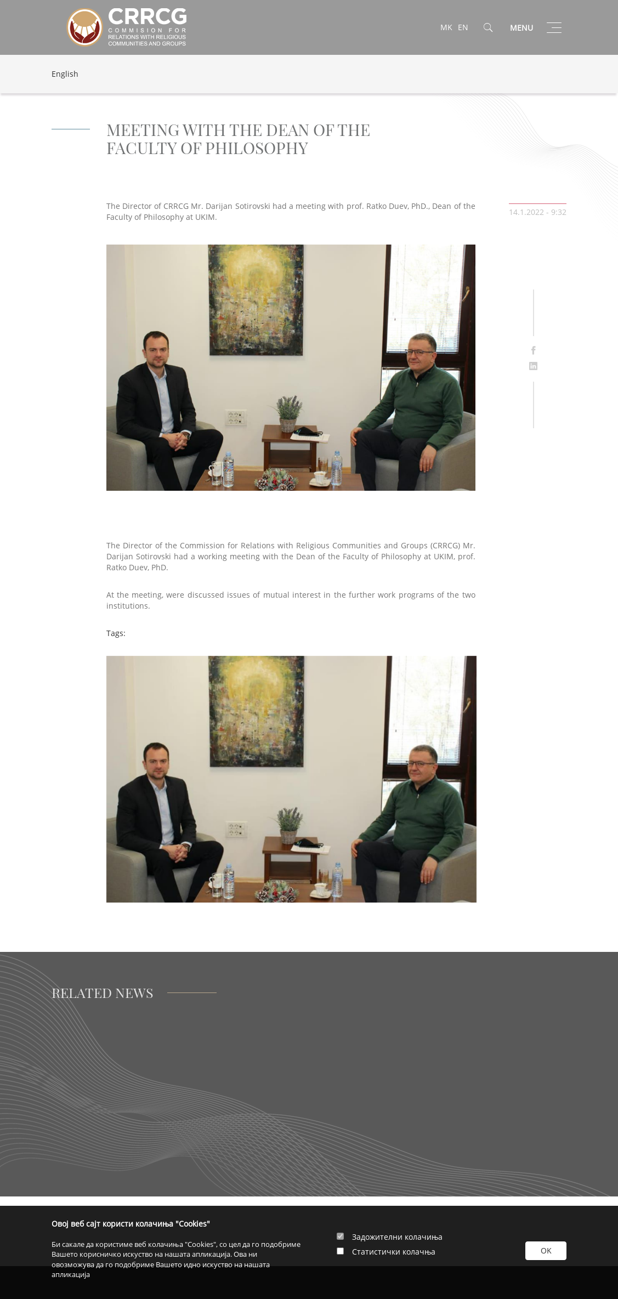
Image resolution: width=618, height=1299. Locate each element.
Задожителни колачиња (397, 1237)
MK (446, 27)
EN (463, 27)
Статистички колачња (393, 1251)
